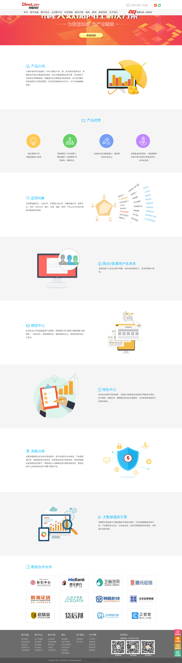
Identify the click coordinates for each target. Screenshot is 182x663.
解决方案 (79, 12)
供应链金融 (25, 642)
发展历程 (92, 642)
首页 (26, 12)
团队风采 (92, 644)
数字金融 (34, 12)
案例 (94, 12)
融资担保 (24, 644)
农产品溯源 (39, 639)
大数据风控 (25, 650)
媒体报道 (103, 12)
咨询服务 (64, 639)
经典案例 (79, 639)
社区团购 (68, 12)
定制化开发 (65, 647)
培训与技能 (65, 642)
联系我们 (92, 650)
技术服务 (64, 650)
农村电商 (38, 642)
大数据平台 (39, 650)
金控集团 (51, 639)
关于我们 (113, 12)
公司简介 (92, 639)
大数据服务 (65, 653)
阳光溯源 (38, 644)
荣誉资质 (92, 647)
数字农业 (45, 12)
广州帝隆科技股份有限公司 (94, 660)
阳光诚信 (38, 647)
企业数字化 (57, 12)
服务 (88, 12)
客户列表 (79, 642)
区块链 (50, 647)
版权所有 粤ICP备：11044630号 (121, 660)
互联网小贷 (25, 647)
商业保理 (24, 639)
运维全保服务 (66, 644)
